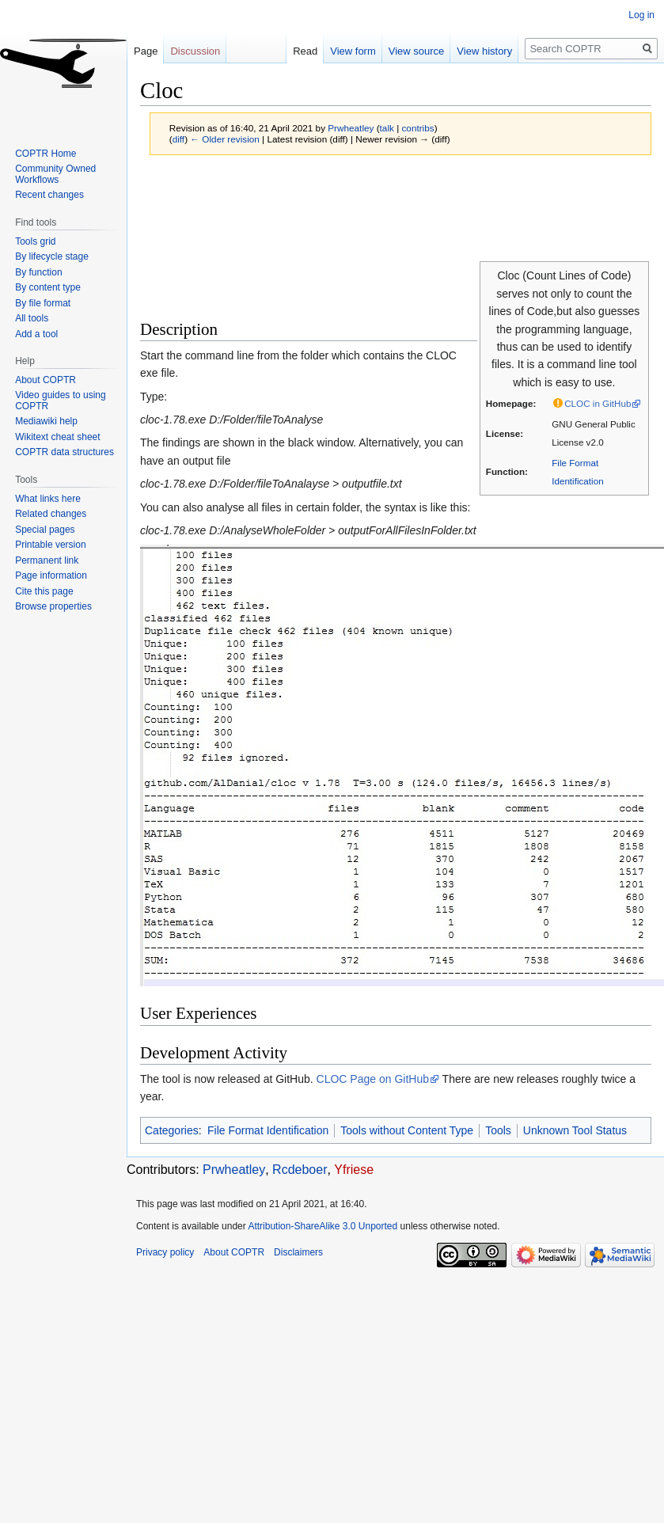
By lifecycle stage (52, 256)
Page (145, 51)
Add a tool (36, 334)
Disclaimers (298, 1252)
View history (475, 51)
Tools (498, 1130)
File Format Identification (267, 1130)
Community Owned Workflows (55, 174)
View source (406, 51)
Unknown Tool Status (575, 1130)
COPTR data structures (64, 452)
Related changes (50, 513)
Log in (641, 15)
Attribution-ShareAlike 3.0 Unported (322, 1226)
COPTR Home (45, 153)
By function (38, 272)
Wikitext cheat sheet (57, 436)
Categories (172, 1130)
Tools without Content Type (406, 1130)
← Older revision (225, 139)
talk (387, 128)
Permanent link (46, 560)
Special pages (44, 529)
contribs (417, 128)
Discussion (195, 51)
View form (343, 51)
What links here (48, 498)
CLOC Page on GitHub (373, 1079)
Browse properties (53, 606)
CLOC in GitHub (597, 403)
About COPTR (45, 379)
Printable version (50, 544)
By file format (42, 303)
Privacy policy (165, 1252)
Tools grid (35, 241)
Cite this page (44, 591)
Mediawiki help (46, 421)
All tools (31, 318)
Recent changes (49, 194)
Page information (51, 575)
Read (295, 51)
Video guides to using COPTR (60, 400)
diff (178, 139)
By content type (48, 287)
